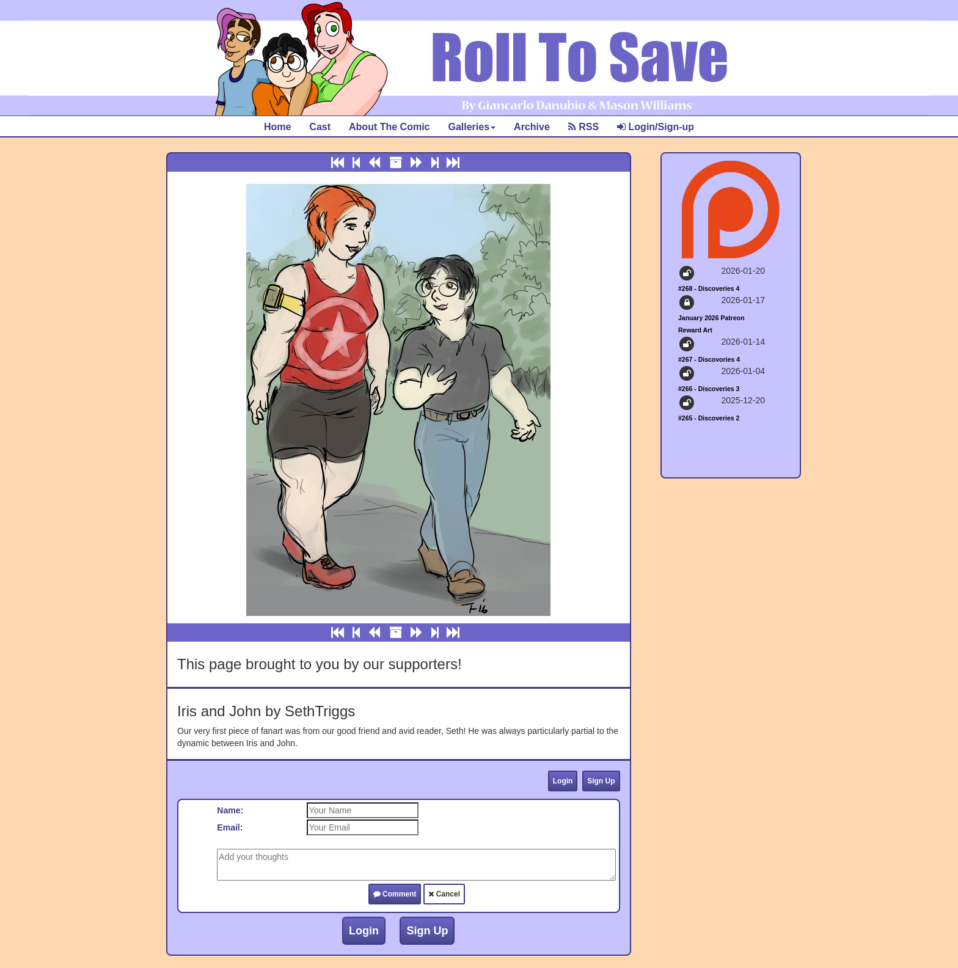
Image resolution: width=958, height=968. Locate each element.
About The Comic (389, 127)
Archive (532, 127)
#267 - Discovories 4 (709, 359)
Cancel (444, 894)
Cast (320, 127)
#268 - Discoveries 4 (708, 288)
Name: (230, 810)
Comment (395, 894)
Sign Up (601, 781)
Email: (230, 827)
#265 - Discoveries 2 (708, 418)
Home (277, 127)
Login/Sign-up (655, 127)
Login (563, 781)
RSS (583, 127)
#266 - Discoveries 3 (708, 388)
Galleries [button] (471, 127)
